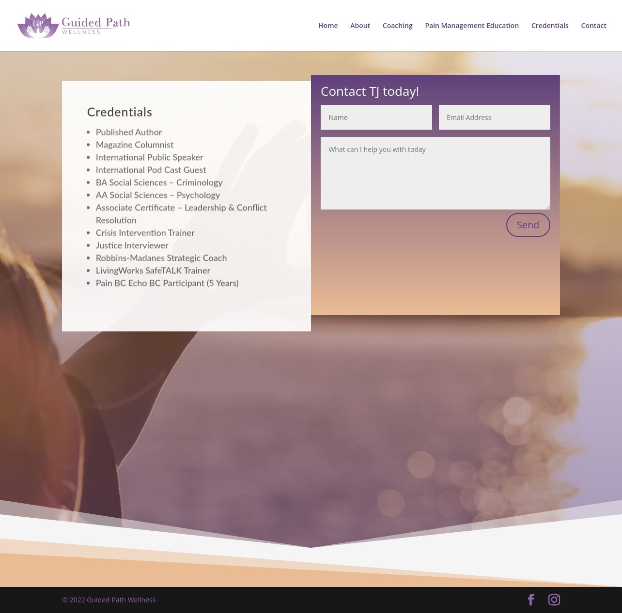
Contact (593, 26)
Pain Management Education (472, 26)
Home (328, 26)
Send (528, 224)
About (360, 26)
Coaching (398, 26)
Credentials (550, 26)
